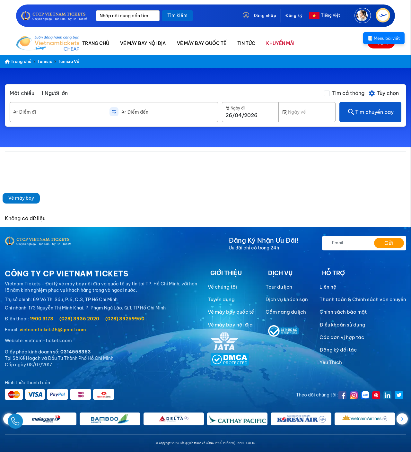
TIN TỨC (246, 43)
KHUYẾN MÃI (280, 43)
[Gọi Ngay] (30, 418)
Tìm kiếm (177, 15)
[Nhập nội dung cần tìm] (128, 15)
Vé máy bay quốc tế (231, 312)
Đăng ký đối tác (338, 350)
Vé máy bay (21, 198)
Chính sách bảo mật (343, 312)
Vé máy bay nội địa (230, 325)
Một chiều (22, 93)
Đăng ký (293, 15)
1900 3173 (41, 319)
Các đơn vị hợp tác (341, 337)
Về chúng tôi (222, 287)
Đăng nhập (265, 15)
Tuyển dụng (221, 299)
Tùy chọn (383, 93)
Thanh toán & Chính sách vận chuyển (362, 299)
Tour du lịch (279, 287)
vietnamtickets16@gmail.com (53, 330)
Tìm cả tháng (348, 93)
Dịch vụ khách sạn (287, 299)
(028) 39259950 (124, 319)
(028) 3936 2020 (79, 319)
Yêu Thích (330, 362)
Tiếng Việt (330, 15)
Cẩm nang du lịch (286, 312)
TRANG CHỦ (95, 43)
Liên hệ (327, 287)
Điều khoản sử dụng (342, 325)
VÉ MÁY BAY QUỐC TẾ (201, 43)
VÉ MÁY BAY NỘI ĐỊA (143, 43)
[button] (402, 418)
